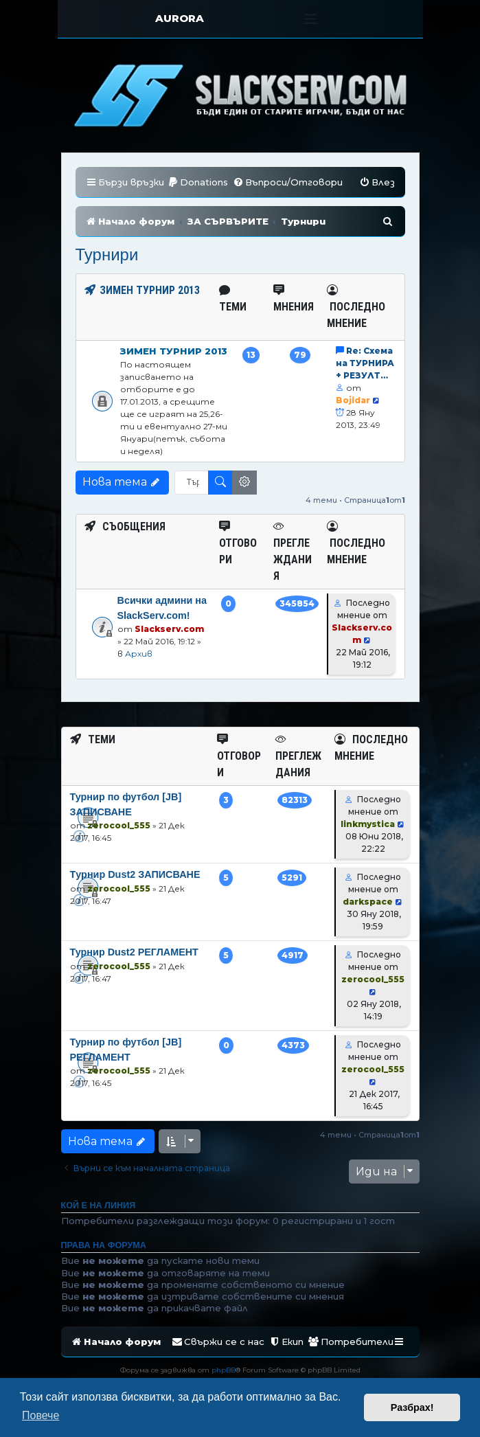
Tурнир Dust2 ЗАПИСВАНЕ (135, 874)
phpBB (224, 1370)
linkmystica (368, 824)
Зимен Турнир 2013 (173, 351)
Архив (138, 653)
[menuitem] (198, 182)
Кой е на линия (98, 1205)
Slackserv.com (169, 629)
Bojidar (353, 400)
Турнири (107, 254)
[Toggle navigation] (310, 19)
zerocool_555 (118, 825)
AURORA (179, 18)
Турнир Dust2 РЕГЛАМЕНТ (134, 952)
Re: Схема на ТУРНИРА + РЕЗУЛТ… (365, 363)
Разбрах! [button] (412, 1407)
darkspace (368, 901)
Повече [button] (40, 1415)
